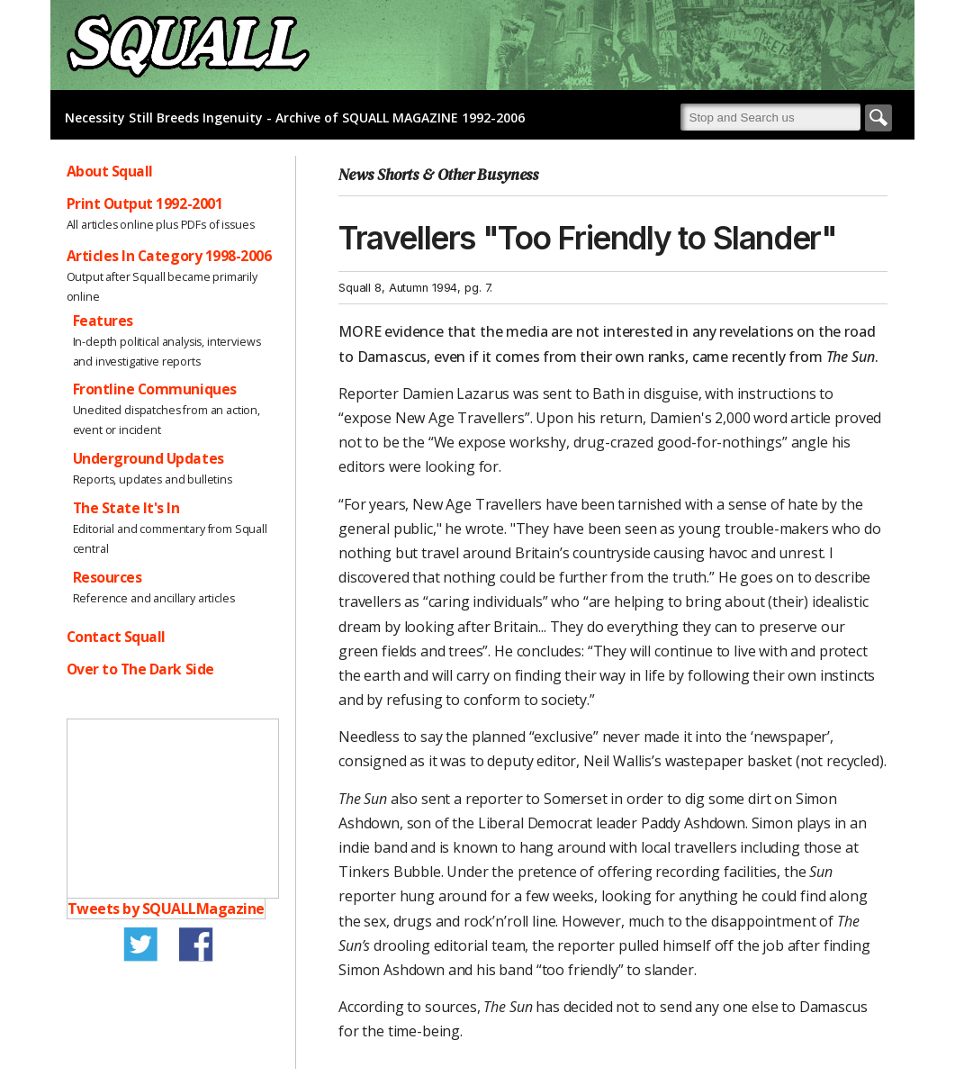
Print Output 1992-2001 (145, 203)
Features (103, 320)
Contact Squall (116, 636)
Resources (107, 577)
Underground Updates (148, 458)
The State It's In (126, 508)
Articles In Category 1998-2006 (169, 256)
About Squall (110, 171)
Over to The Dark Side (140, 669)
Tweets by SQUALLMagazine (166, 908)
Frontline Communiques (155, 389)
